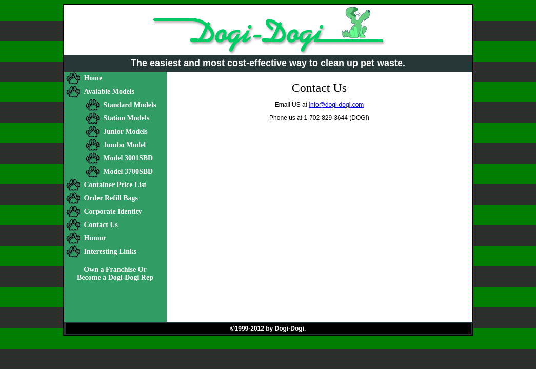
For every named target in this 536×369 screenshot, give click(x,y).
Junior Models (125, 131)
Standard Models (129, 105)
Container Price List (115, 185)
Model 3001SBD (128, 158)
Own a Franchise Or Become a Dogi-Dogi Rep (115, 273)
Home (93, 78)
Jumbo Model (124, 145)
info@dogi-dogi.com (336, 104)
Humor (95, 238)
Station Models (126, 118)
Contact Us (101, 225)
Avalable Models (109, 91)
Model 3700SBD (128, 171)
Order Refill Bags (111, 198)
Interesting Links (110, 251)
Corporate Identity (113, 211)
